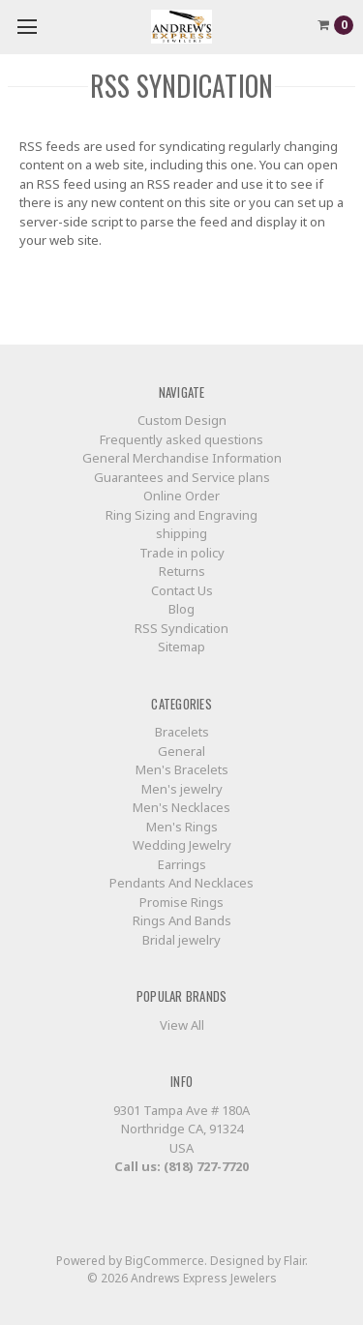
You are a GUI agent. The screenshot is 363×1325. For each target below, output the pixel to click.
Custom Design (182, 420)
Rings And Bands (182, 920)
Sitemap (181, 646)
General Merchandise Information (182, 458)
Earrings (182, 864)
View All (182, 1025)
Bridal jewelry (181, 940)
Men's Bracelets (182, 769)
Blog (181, 608)
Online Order (181, 495)
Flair (294, 1260)
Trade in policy (182, 552)
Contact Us (182, 590)
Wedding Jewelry (182, 845)
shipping (181, 533)
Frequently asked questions (181, 439)
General (181, 751)
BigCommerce (164, 1260)
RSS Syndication (181, 628)
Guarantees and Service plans (182, 477)
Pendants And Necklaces (181, 882)
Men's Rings (182, 826)
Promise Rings (181, 902)
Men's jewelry (182, 789)
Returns (182, 571)
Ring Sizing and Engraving (181, 515)
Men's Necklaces (181, 807)
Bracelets (182, 731)
